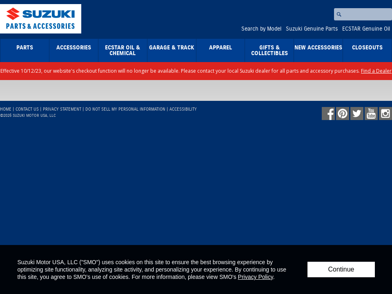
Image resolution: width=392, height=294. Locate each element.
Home (5, 109)
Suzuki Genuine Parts (312, 29)
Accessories (73, 47)
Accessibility (183, 109)
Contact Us (27, 109)
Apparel (220, 47)
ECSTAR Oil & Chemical (122, 50)
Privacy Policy (255, 277)
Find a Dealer (376, 70)
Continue (341, 269)
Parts (24, 47)
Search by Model (261, 29)
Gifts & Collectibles (269, 50)
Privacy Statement (62, 109)
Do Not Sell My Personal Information (125, 109)
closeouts (367, 47)
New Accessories (318, 47)
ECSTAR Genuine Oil (366, 29)
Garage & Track (171, 47)
